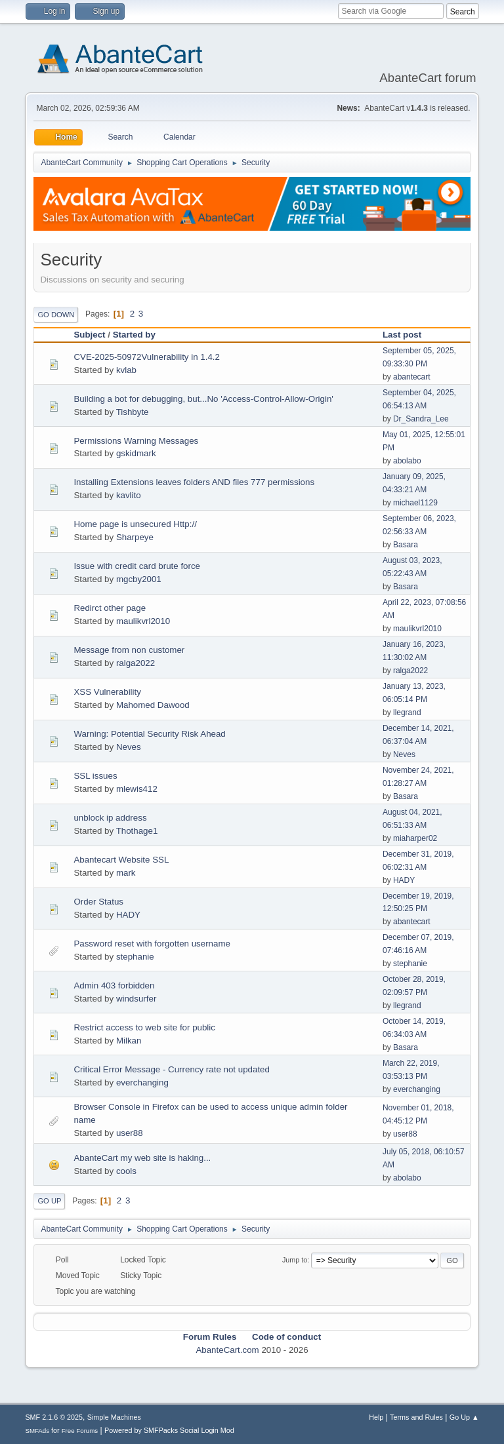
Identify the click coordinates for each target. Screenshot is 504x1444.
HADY (404, 880)
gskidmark (136, 453)
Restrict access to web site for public (144, 1027)
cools (126, 1171)
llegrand (407, 712)
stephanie (135, 957)
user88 (129, 1133)
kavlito (128, 495)
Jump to (294, 1260)
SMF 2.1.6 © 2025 (54, 1417)
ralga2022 (135, 663)
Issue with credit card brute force (137, 566)
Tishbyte (132, 412)
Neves (128, 747)
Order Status (98, 902)
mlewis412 (137, 789)
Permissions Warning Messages (136, 441)
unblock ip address (110, 818)
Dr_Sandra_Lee (421, 418)
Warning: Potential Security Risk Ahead (149, 734)
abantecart (411, 376)
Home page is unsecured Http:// (135, 524)
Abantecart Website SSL (121, 860)
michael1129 (415, 502)
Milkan (129, 1040)
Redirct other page (110, 608)
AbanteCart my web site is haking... (142, 1158)
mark (126, 873)
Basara (405, 544)
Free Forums (80, 1430)
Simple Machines (114, 1417)
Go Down (55, 315)
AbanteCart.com (227, 1350)
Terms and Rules (416, 1417)
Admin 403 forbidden (114, 985)
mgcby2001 (138, 579)
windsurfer (136, 999)
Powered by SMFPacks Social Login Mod (169, 1430)
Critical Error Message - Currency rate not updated (172, 1069)
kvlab (126, 370)
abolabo (407, 460)
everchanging (142, 1082)
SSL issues (95, 776)
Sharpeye (135, 537)
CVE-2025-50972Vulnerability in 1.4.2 (147, 357)
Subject (89, 335)
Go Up (49, 1201)
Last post (408, 335)
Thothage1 (137, 831)
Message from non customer (129, 650)
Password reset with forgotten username (152, 943)
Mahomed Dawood (153, 705)
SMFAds (37, 1430)
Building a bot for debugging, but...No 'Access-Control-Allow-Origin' (203, 399)
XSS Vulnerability (107, 692)
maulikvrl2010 (143, 621)
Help (376, 1417)
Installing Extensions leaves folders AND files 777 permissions (194, 482)
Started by (134, 335)
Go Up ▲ (464, 1417)
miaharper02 (415, 838)
